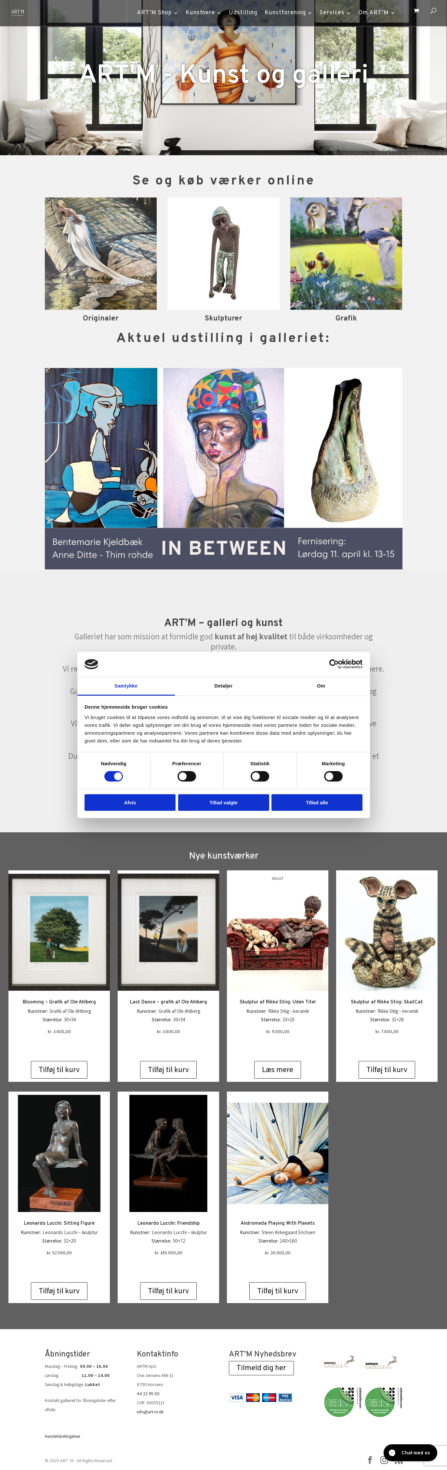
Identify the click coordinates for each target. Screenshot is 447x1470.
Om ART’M (371, 13)
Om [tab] (321, 685)
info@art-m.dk (150, 1412)
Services (329, 13)
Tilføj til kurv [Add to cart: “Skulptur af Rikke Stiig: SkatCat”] (386, 1069)
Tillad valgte (223, 802)
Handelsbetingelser (63, 1436)
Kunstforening (282, 13)
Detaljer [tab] (224, 685)
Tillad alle (317, 802)
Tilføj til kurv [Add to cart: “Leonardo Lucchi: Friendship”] (168, 1291)
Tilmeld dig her (261, 1368)
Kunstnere (198, 13)
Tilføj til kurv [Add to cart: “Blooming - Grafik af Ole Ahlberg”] (59, 1069)
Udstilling (240, 13)
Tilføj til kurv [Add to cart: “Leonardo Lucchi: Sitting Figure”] (59, 1291)
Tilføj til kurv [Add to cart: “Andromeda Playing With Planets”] (277, 1291)
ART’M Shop (151, 13)
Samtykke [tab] (126, 685)
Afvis (130, 802)
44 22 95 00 (148, 1393)
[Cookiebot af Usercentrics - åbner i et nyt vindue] (334, 664)
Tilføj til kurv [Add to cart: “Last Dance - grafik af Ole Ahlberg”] (168, 1069)
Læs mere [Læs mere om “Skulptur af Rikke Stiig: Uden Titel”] (277, 1069)
